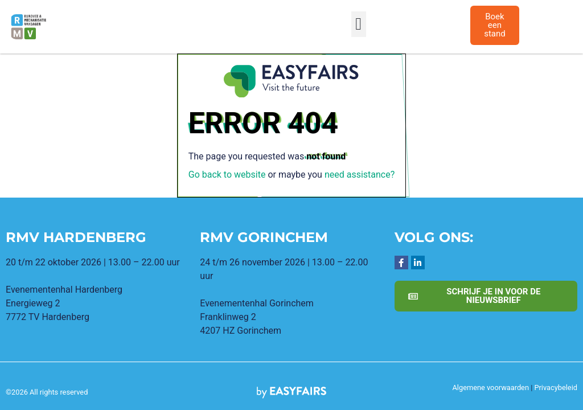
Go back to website (227, 174)
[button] (358, 24)
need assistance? (360, 174)
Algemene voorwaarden (491, 387)
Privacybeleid (555, 387)
